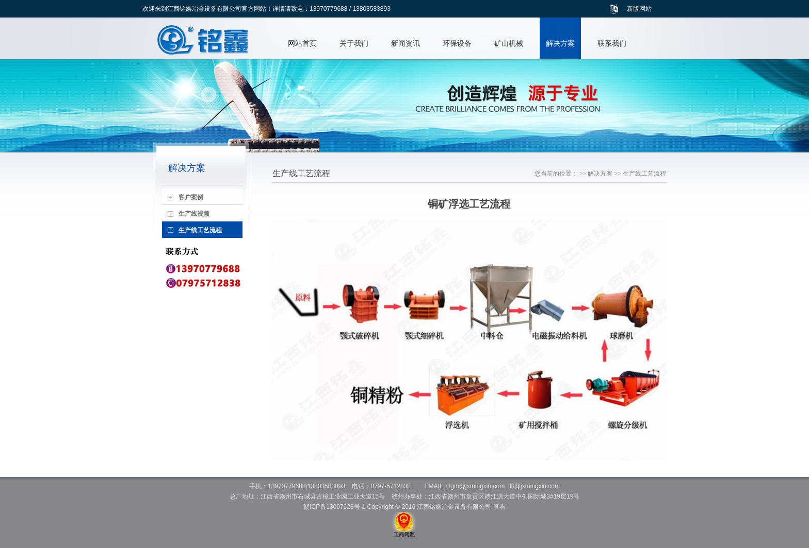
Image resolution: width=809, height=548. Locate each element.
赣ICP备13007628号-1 (334, 506)
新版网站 (639, 8)
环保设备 (457, 43)
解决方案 (560, 43)
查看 (499, 506)
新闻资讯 (405, 43)
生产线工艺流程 (644, 173)
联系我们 (611, 43)
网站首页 (302, 43)
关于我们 (353, 43)
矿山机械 (508, 43)
